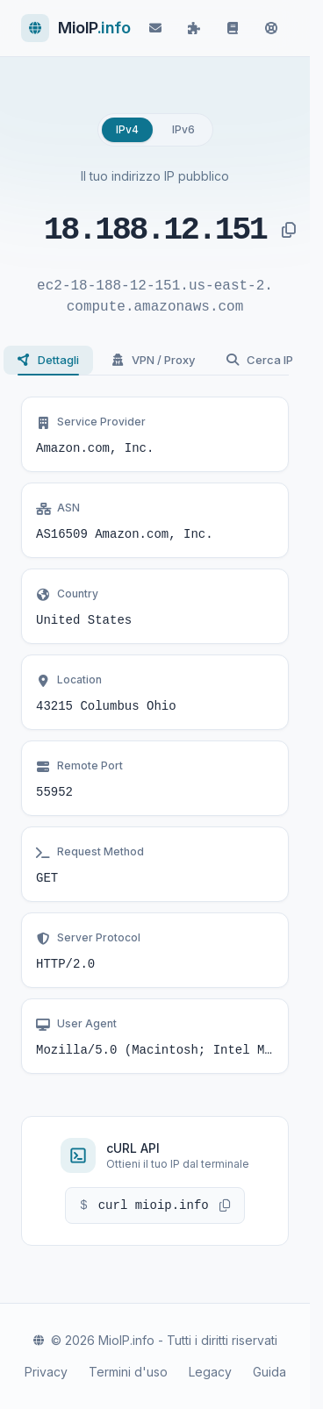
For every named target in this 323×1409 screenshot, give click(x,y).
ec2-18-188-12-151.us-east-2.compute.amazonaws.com (155, 296)
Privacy (46, 1371)
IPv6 (183, 129)
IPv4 (127, 129)
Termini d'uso (128, 1371)
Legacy (210, 1371)
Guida (269, 1371)
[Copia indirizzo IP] (289, 230)
